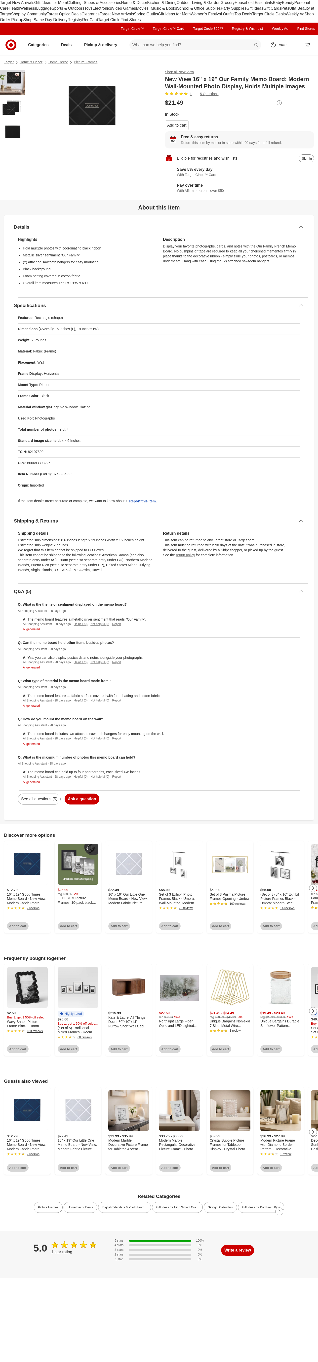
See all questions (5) (39, 799)
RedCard (90, 20)
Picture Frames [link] (48, 1207)
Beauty (288, 2)
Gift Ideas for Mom (50, 2)
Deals (76, 14)
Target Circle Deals (269, 14)
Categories (40, 45)
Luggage (44, 8)
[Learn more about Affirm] (239, 188)
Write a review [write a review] (237, 1250)
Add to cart (176, 125)
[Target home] (11, 45)
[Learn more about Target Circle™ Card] (239, 172)
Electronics (102, 8)
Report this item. (143, 501)
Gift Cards (272, 8)
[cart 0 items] (307, 44)
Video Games (124, 8)
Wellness (28, 8)
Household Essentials (254, 2)
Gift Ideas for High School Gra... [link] (177, 1207)
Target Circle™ (132, 29)
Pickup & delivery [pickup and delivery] (102, 45)
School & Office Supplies (199, 8)
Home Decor (58, 62)
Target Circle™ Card (168, 29)
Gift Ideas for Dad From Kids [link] (261, 1207)
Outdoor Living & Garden (199, 2)
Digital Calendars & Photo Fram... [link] (124, 1207)
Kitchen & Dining (161, 2)
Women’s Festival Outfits (212, 14)
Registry (75, 20)
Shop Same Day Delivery (45, 20)
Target (9, 62)
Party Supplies (233, 8)
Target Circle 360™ (208, 29)
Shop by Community (29, 14)
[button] (71, 1014)
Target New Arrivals (17, 2)
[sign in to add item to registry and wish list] (306, 158)
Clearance (90, 14)
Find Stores (130, 20)
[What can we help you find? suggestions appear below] (195, 44)
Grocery (228, 2)
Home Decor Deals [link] (80, 1207)
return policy (185, 555)
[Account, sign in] (282, 44)
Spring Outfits (146, 14)
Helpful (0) (80, 624)
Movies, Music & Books (156, 8)
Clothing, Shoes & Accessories (94, 2)
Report (116, 624)
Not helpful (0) (99, 624)
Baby (277, 2)
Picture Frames (85, 62)
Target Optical (59, 14)
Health (14, 8)
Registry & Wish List (247, 29)
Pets (285, 8)
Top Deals (243, 14)
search (256, 45)
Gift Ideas (254, 8)
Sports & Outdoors (68, 8)
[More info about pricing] (279, 103)
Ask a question (82, 799)
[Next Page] (313, 888)
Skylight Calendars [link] (220, 1207)
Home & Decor (134, 2)
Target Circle (109, 20)
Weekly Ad (295, 14)
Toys (88, 8)
